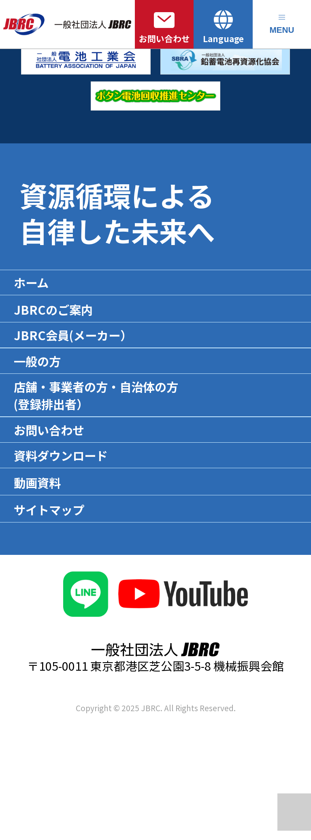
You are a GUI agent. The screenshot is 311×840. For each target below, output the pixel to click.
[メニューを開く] (282, 24)
